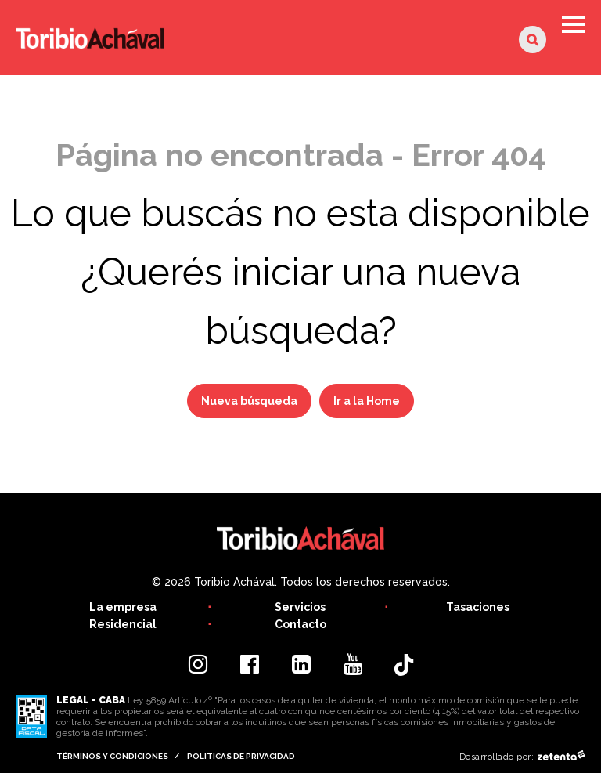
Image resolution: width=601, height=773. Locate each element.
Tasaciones (477, 607)
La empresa (123, 607)
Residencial (123, 624)
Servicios (300, 607)
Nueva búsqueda (249, 401)
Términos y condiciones (112, 756)
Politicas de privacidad (241, 756)
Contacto (300, 624)
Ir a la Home (366, 401)
